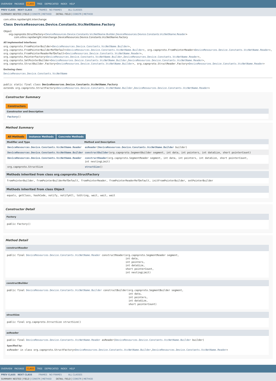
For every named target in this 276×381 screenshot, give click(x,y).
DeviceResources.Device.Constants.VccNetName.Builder (80, 34)
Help (72, 4)
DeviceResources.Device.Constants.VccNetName (35, 73)
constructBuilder (97, 152)
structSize (92, 166)
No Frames (55, 10)
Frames (43, 10)
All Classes (75, 10)
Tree (39, 4)
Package (19, 4)
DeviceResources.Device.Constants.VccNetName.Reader (151, 34)
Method (47, 14)
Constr (35, 14)
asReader (91, 147)
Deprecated (52, 4)
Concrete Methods (71, 136)
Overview (6, 4)
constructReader (96, 158)
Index (64, 4)
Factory (12, 116)
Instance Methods (41, 136)
